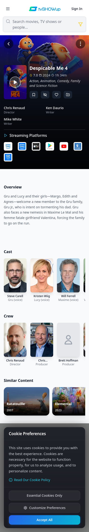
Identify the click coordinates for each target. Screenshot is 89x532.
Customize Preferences (44, 507)
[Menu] (8, 9)
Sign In (76, 8)
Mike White (13, 119)
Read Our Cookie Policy (29, 480)
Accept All (44, 520)
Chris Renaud (14, 108)
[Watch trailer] (15, 82)
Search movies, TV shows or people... (37, 24)
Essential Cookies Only (44, 495)
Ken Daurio (55, 108)
